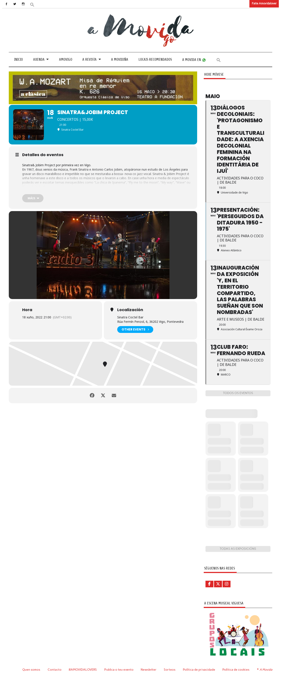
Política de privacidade (199, 669)
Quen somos (31, 669)
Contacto (54, 669)
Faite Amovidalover (264, 3)
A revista (89, 59)
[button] (32, 4)
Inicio (18, 59)
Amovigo (65, 59)
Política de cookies (235, 669)
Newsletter (149, 669)
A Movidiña (119, 59)
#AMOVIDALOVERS (83, 669)
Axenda (39, 59)
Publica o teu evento (118, 669)
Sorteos (169, 669)
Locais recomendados (155, 59)
